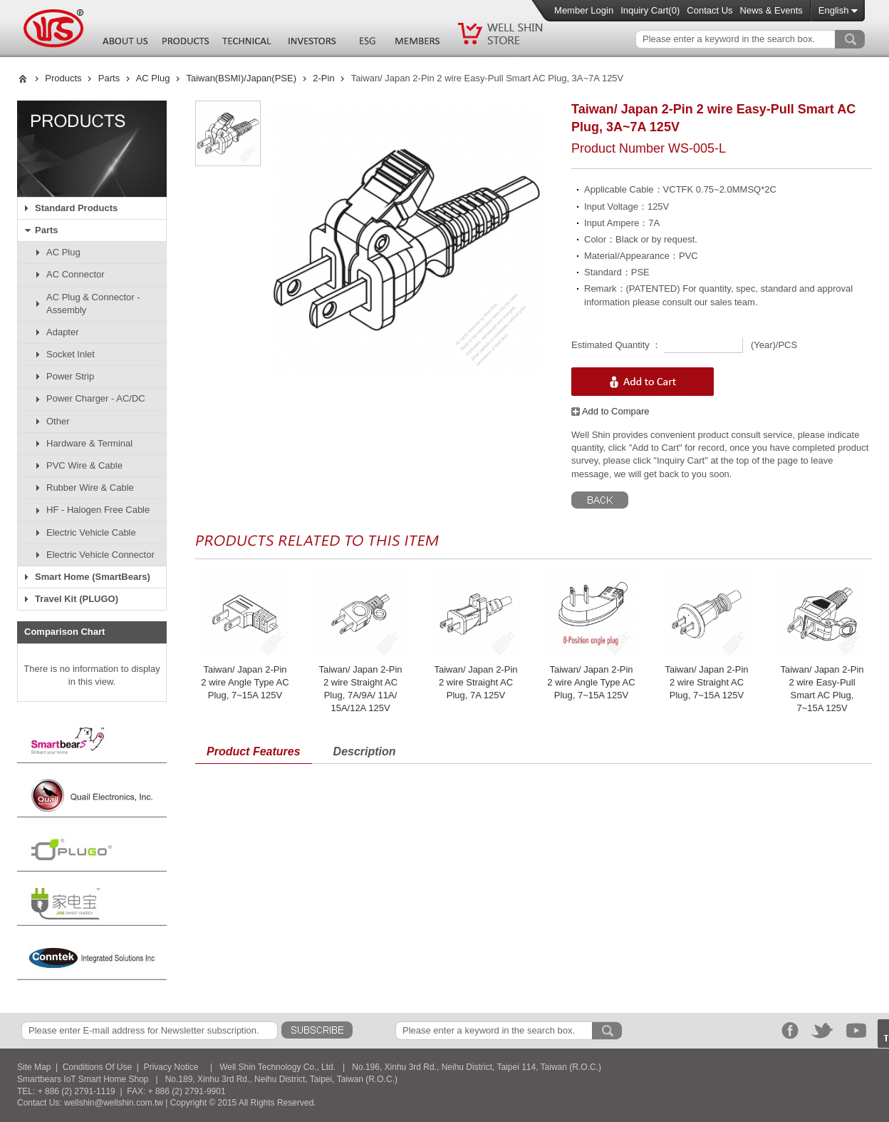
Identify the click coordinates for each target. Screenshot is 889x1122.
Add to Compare (610, 411)
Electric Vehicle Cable (91, 532)
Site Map (34, 1067)
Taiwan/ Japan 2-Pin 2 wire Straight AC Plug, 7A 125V (475, 682)
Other (58, 421)
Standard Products (76, 208)
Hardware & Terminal (89, 443)
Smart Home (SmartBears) (92, 576)
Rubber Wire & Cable (90, 487)
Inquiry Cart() (650, 10)
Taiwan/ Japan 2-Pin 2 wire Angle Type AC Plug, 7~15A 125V (244, 682)
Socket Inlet (70, 354)
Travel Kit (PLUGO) (76, 598)
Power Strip (70, 376)
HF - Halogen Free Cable (98, 509)
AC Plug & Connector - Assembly (93, 303)
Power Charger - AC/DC (95, 398)
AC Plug (153, 78)
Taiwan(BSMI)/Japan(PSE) (241, 78)
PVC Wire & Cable (84, 465)
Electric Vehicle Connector (100, 554)
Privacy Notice (171, 1067)
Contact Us (709, 10)
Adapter (62, 332)
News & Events (771, 10)
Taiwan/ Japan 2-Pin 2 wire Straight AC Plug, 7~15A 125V (706, 682)
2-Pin (323, 78)
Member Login (583, 10)
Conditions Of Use (97, 1067)
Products (63, 78)
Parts (109, 78)
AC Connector (75, 274)
